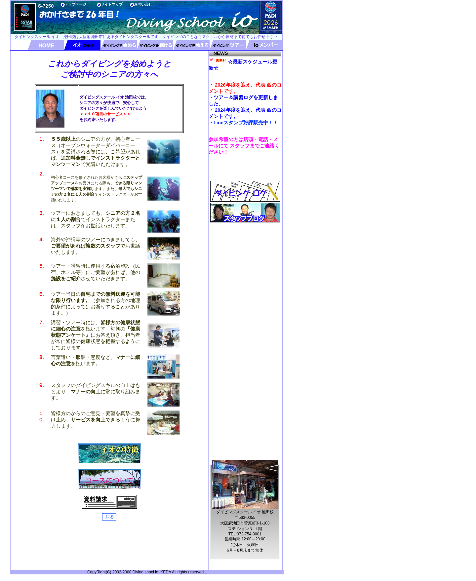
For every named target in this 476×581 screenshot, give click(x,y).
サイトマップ (112, 4)
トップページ (75, 4)
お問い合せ (143, 4)
